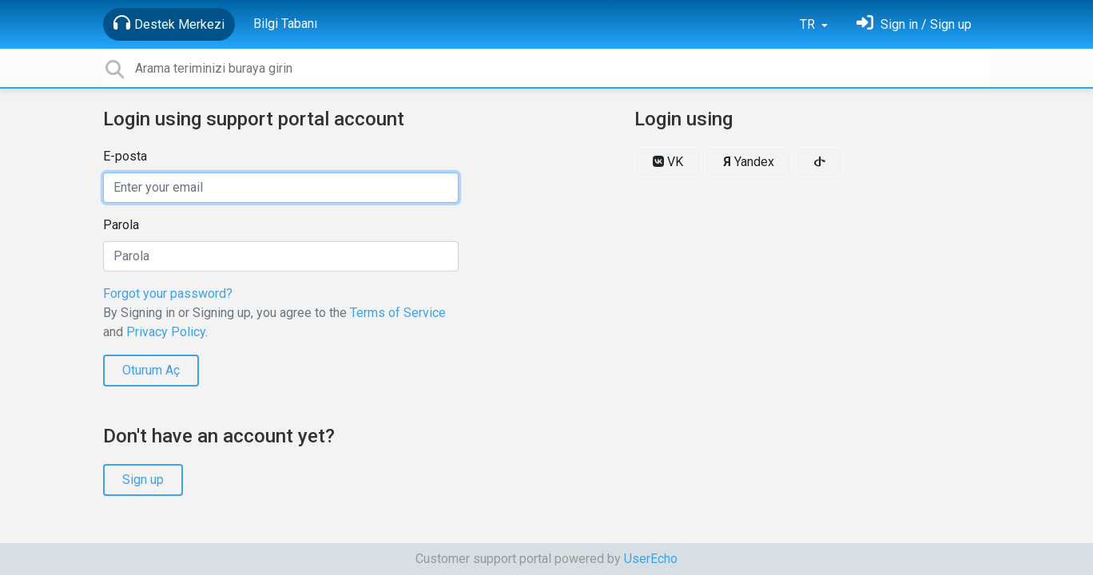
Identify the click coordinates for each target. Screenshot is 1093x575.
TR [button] (809, 24)
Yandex (748, 161)
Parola (121, 224)
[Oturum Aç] (914, 24)
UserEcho (651, 558)
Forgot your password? (168, 293)
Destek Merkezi (169, 23)
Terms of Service (398, 312)
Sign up (143, 479)
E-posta (125, 156)
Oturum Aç (151, 370)
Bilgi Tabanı (285, 23)
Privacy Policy (165, 331)
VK (668, 161)
